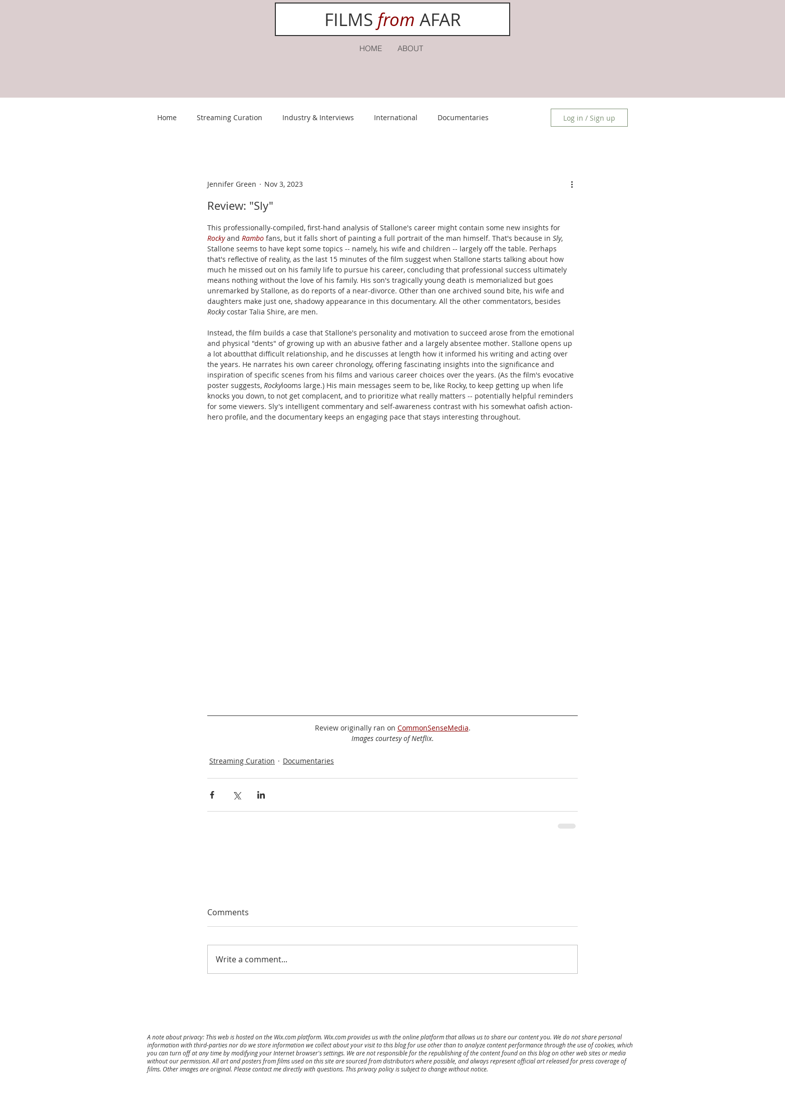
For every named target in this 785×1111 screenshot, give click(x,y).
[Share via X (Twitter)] (236, 795)
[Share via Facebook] (212, 795)
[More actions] (572, 184)
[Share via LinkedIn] (261, 795)
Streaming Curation (229, 117)
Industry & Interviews (318, 117)
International (396, 117)
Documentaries (463, 117)
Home (167, 117)
